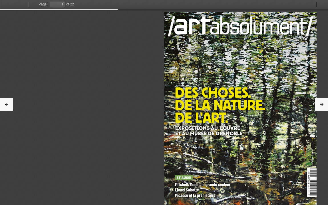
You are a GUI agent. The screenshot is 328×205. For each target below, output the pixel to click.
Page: (43, 4)
